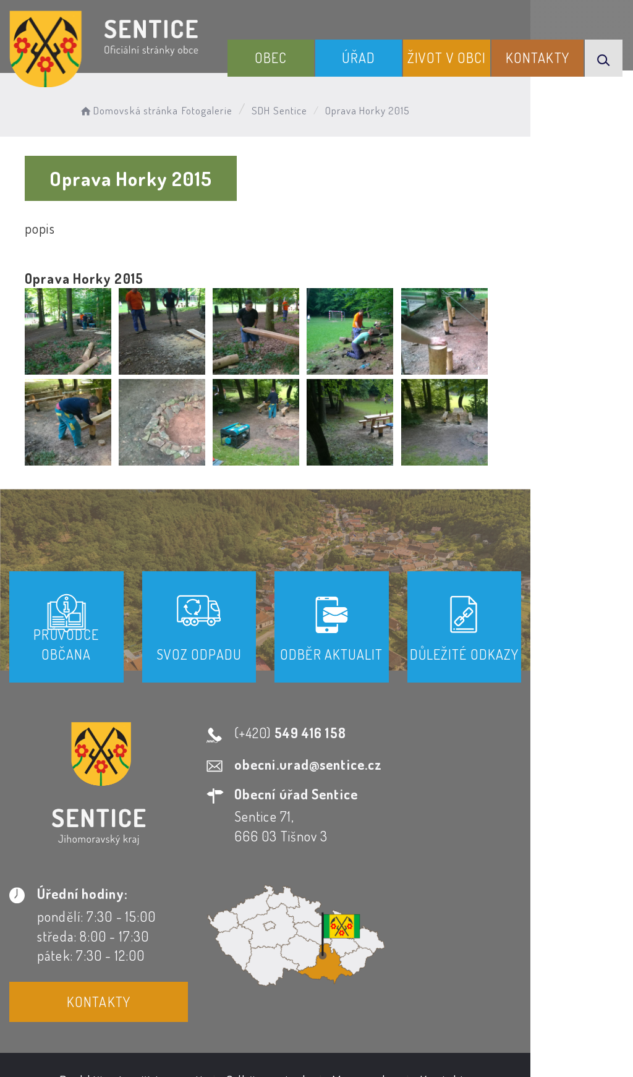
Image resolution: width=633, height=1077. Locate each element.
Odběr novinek (318, 945)
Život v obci (464, 64)
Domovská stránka (140, 108)
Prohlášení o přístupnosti (183, 945)
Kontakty (544, 73)
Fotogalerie (218, 108)
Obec (312, 73)
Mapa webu (415, 945)
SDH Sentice (291, 108)
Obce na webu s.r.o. (540, 1005)
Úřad (388, 73)
